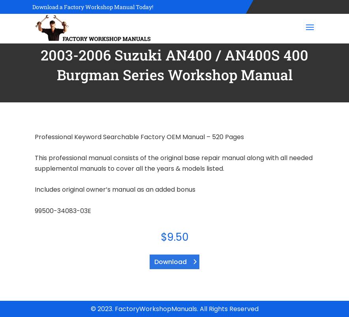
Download (170, 261)
